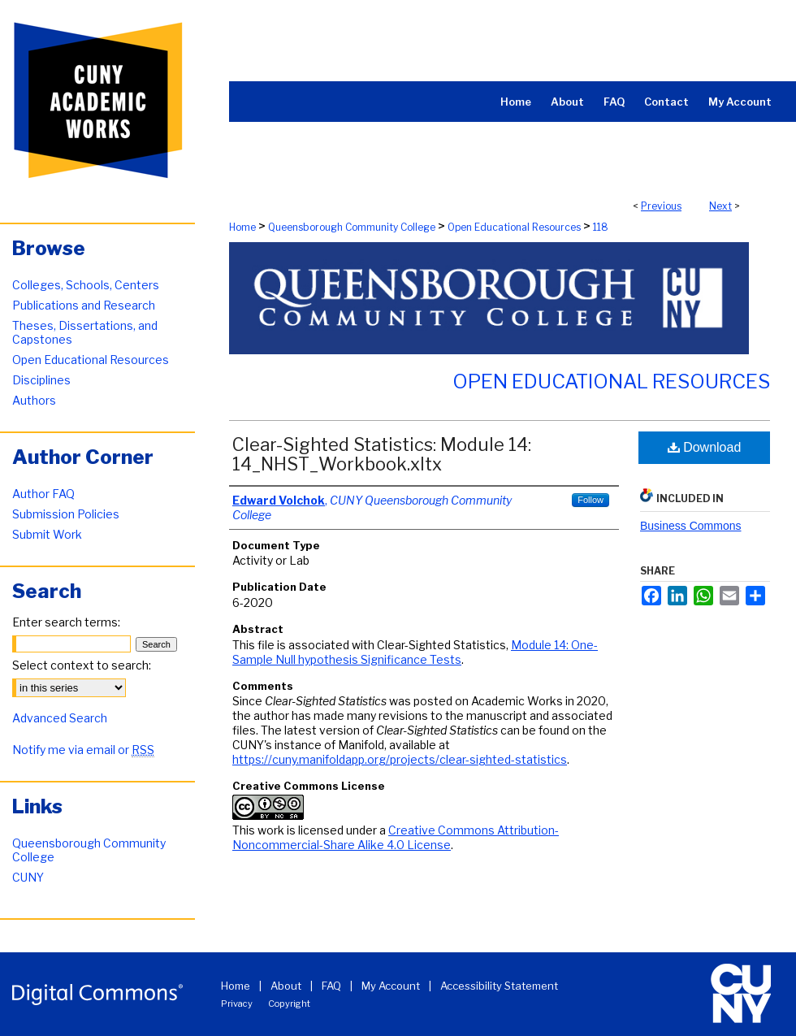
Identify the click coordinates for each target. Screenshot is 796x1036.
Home (242, 227)
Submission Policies (65, 514)
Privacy (237, 1003)
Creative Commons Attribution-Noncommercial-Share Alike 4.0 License (395, 837)
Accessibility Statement (499, 985)
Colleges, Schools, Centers (85, 285)
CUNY (28, 877)
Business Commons (691, 525)
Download (705, 447)
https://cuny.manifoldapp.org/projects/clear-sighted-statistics (399, 759)
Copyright (289, 1003)
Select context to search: (81, 665)
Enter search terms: (66, 622)
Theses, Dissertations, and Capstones (85, 332)
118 (600, 227)
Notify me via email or (83, 749)
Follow (590, 500)
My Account (390, 985)
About (285, 985)
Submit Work (47, 534)
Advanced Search (59, 718)
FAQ (331, 985)
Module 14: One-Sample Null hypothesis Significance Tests (415, 652)
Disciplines (41, 380)
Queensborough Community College (351, 227)
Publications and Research (83, 305)
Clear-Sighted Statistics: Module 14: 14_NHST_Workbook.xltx (381, 454)
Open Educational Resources (514, 227)
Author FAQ (43, 494)
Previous (661, 206)
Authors (34, 400)
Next (720, 206)
